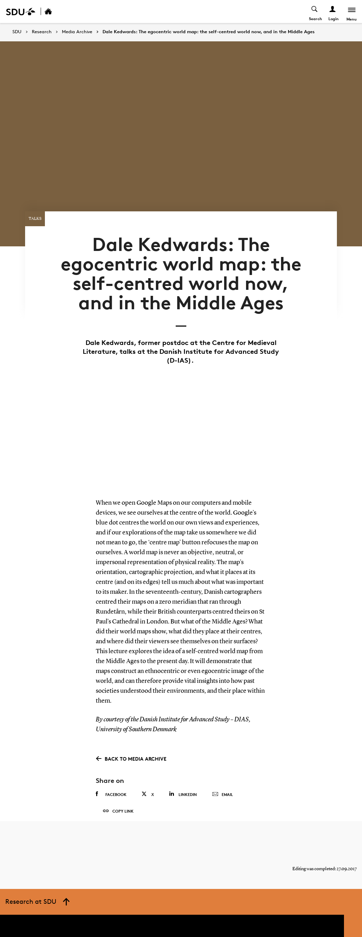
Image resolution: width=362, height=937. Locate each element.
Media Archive (77, 31)
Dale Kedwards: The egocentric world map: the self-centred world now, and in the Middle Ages (209, 31)
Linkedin (183, 787)
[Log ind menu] (332, 11)
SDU (17, 31)
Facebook (111, 787)
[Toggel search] (314, 11)
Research (42, 31)
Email (222, 787)
